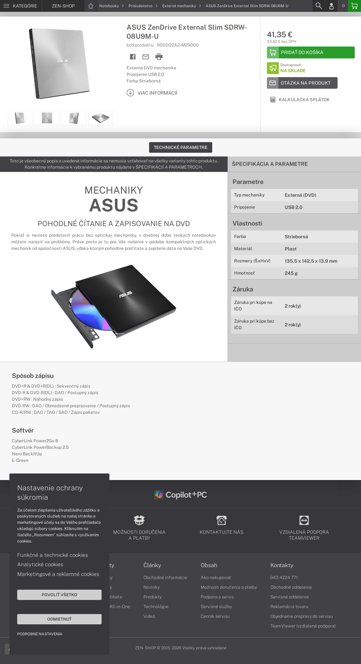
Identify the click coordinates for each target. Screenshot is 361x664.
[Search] (318, 6)
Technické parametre (181, 147)
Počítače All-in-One (110, 606)
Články (152, 565)
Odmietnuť (59, 619)
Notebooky (111, 6)
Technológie (155, 606)
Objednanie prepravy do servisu (301, 616)
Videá (149, 616)
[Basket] (354, 6)
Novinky (151, 587)
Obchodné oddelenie (291, 587)
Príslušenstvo (143, 6)
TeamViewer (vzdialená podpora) (303, 625)
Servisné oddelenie (289, 596)
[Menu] (21, 6)
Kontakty (281, 565)
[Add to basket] (311, 52)
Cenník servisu (215, 616)
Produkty (152, 596)
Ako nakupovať (216, 577)
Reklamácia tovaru (289, 606)
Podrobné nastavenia (40, 634)
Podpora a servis (217, 596)
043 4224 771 (284, 577)
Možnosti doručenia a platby (229, 587)
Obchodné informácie (165, 577)
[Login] (331, 6)
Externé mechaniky (181, 6)
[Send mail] (146, 57)
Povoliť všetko (59, 594)
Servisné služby (216, 606)
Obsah (209, 565)
